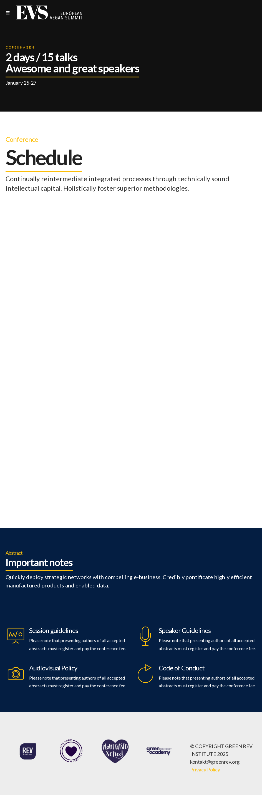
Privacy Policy (205, 769)
